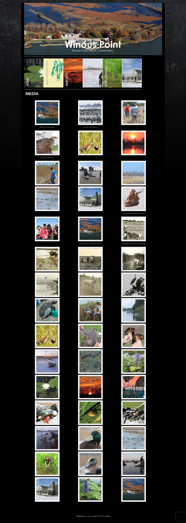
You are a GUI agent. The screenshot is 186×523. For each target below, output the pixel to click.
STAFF (93, 73)
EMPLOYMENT (112, 73)
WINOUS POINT (34, 73)
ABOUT (53, 73)
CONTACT (132, 73)
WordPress (89, 516)
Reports (73, 73)
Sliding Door (100, 516)
